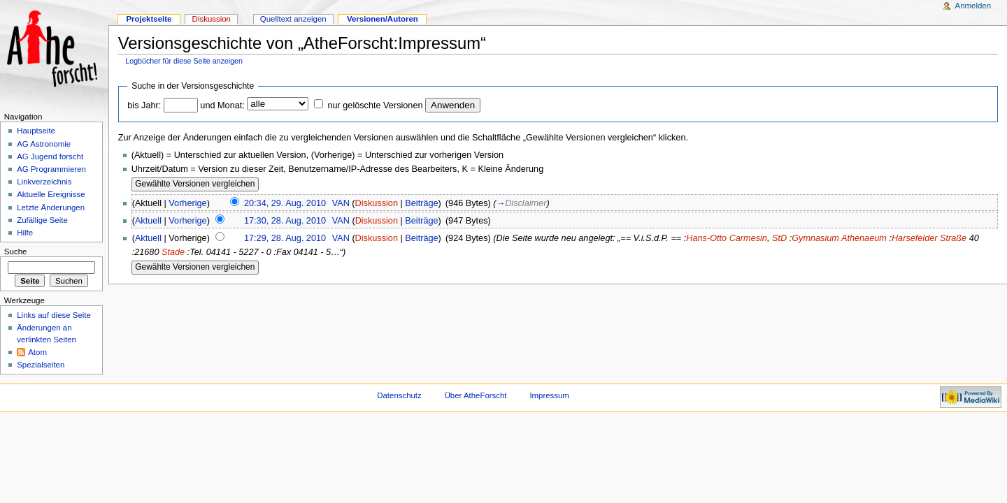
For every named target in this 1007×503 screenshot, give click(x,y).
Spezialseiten (40, 364)
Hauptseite (36, 130)
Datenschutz (399, 395)
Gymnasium (815, 238)
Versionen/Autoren (382, 19)
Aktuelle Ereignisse (51, 194)
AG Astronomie (44, 144)
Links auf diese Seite (54, 315)
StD (779, 238)
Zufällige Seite (42, 220)
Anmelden (973, 5)
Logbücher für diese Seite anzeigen (184, 61)
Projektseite (148, 19)
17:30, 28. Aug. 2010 (285, 221)
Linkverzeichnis (44, 181)
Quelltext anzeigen (293, 19)
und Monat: (222, 105)
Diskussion (376, 203)
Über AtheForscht (476, 395)
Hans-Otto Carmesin (726, 238)
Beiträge (421, 203)
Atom (37, 352)
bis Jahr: (144, 105)
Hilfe (25, 232)
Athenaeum (864, 238)
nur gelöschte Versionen (374, 105)
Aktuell (148, 221)
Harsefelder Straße (929, 238)
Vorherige (187, 203)
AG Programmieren (51, 169)
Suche (15, 251)
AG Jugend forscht (50, 156)
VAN (341, 203)
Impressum (549, 395)
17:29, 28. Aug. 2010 (285, 238)
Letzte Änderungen (51, 207)
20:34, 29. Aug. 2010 (285, 203)
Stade (173, 252)
